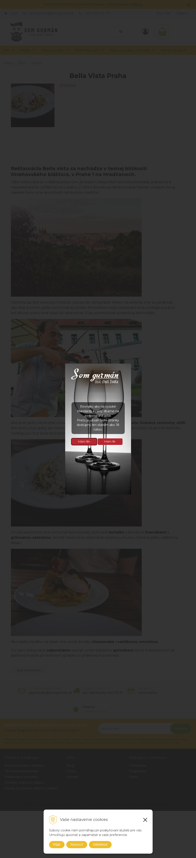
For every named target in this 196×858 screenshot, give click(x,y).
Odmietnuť (100, 844)
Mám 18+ (84, 441)
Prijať (56, 844)
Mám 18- (110, 441)
